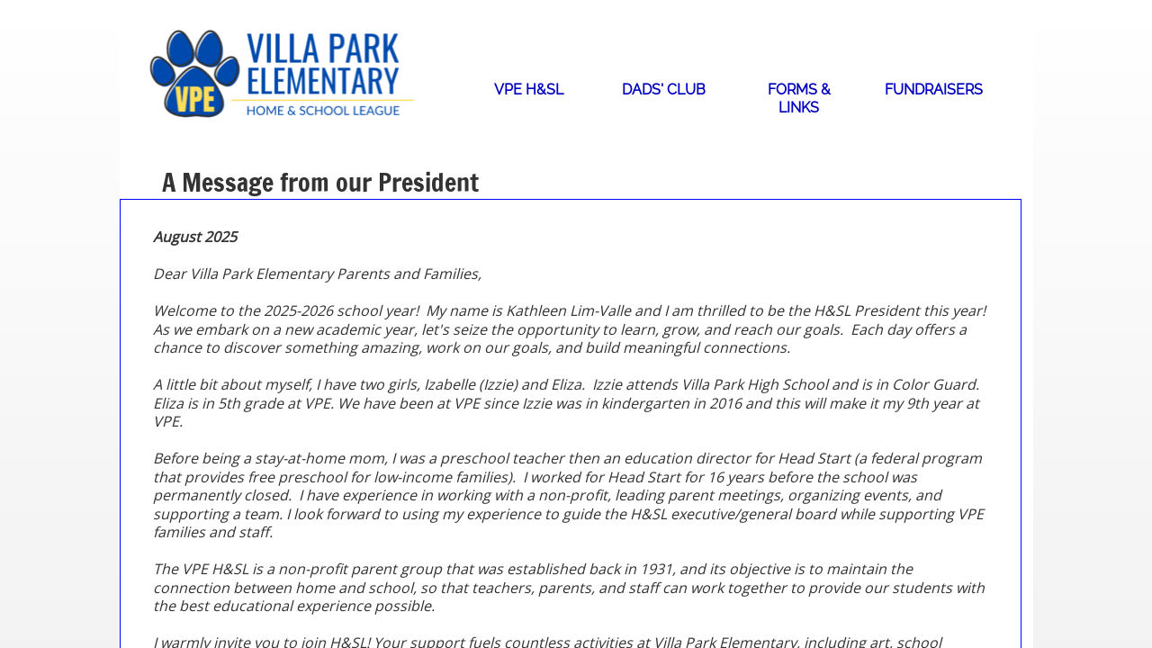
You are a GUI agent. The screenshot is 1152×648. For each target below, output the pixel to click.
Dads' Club (664, 89)
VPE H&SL (528, 89)
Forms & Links (799, 98)
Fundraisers (934, 89)
